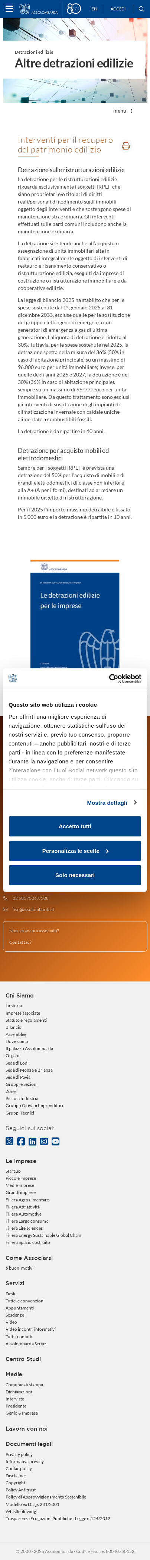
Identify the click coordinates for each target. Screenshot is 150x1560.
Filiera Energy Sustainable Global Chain (43, 1235)
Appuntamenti (20, 1308)
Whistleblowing (21, 1511)
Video (11, 1322)
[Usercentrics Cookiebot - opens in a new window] (108, 678)
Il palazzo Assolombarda (29, 1048)
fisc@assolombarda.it (33, 909)
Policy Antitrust (21, 1490)
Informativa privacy (25, 1461)
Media (14, 1374)
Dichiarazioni (19, 1391)
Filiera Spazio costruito (28, 1242)
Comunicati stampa (24, 1384)
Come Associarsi (29, 1258)
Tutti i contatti (19, 1336)
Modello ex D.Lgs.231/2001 (32, 1504)
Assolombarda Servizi (27, 1343)
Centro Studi (23, 1359)
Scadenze (15, 1315)
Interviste (15, 1399)
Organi (12, 1055)
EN (94, 9)
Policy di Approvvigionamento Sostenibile (46, 1497)
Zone (11, 1091)
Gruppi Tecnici (20, 1113)
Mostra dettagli (107, 802)
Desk (10, 1293)
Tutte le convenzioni (25, 1301)
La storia (14, 1005)
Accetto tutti (75, 826)
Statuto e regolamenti (26, 1020)
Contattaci (20, 942)
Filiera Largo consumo (27, 1221)
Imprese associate (23, 1013)
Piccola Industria (22, 1098)
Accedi (118, 8)
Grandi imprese (21, 1192)
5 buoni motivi (19, 1268)
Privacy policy (19, 1454)
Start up (13, 1171)
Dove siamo (17, 1041)
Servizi (15, 1283)
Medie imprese (20, 1185)
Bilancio (14, 1027)
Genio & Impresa (22, 1413)
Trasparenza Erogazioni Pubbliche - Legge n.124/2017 (58, 1518)
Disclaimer (16, 1475)
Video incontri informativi (31, 1329)
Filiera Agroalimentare (27, 1200)
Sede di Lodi (17, 1063)
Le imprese (21, 1161)
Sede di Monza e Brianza (29, 1070)
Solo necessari (75, 875)
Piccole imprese (21, 1178)
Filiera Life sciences (24, 1228)
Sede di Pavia (18, 1077)
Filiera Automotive (24, 1214)
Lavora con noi (27, 1429)
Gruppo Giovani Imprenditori (34, 1105)
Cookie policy (19, 1468)
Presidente (16, 1406)
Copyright (15, 1482)
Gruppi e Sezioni (22, 1084)
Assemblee (16, 1034)
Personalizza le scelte (75, 850)
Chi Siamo (20, 996)
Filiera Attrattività (23, 1207)
